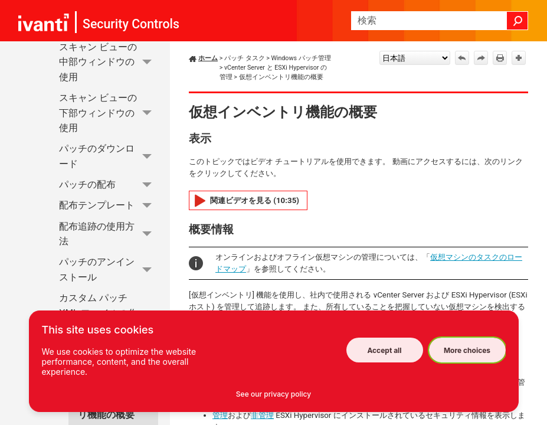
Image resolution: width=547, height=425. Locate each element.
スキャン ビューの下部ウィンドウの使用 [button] (108, 112)
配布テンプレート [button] (108, 205)
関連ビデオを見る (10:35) (254, 200)
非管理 (262, 415)
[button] (517, 20)
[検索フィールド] (439, 20)
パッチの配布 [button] (108, 184)
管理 (220, 415)
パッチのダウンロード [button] (108, 157)
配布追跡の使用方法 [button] (108, 234)
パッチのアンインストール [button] (108, 270)
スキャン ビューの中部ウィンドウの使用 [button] (108, 62)
